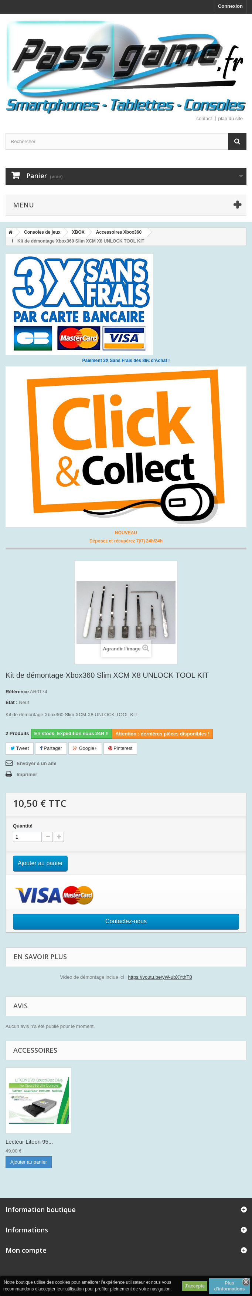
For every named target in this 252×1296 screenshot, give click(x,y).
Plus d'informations (229, 1286)
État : (12, 702)
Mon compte (26, 1250)
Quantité (23, 826)
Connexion (230, 6)
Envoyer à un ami (37, 763)
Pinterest (120, 748)
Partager (51, 748)
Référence (17, 691)
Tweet (19, 748)
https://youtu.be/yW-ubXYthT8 (160, 977)
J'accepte (195, 1286)
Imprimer (27, 774)
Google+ (85, 748)
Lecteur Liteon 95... (29, 1141)
